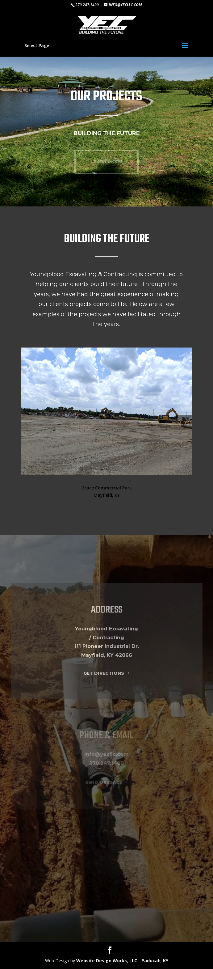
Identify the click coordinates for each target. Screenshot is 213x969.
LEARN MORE (106, 161)
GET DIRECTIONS (103, 673)
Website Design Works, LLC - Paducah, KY (122, 960)
